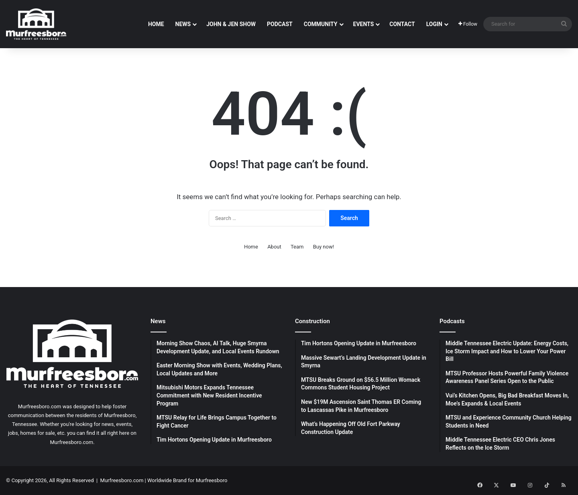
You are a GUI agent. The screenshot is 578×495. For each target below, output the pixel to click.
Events (363, 24)
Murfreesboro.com (122, 480)
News (183, 24)
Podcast (280, 24)
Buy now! (323, 247)
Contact (402, 24)
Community (321, 24)
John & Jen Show (231, 24)
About (274, 247)
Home (156, 24)
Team (297, 247)
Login (434, 24)
